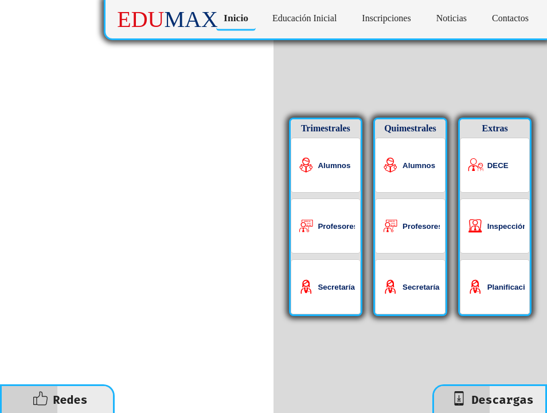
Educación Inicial (304, 18)
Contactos (510, 18)
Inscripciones (386, 18)
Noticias (451, 18)
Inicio (236, 18)
